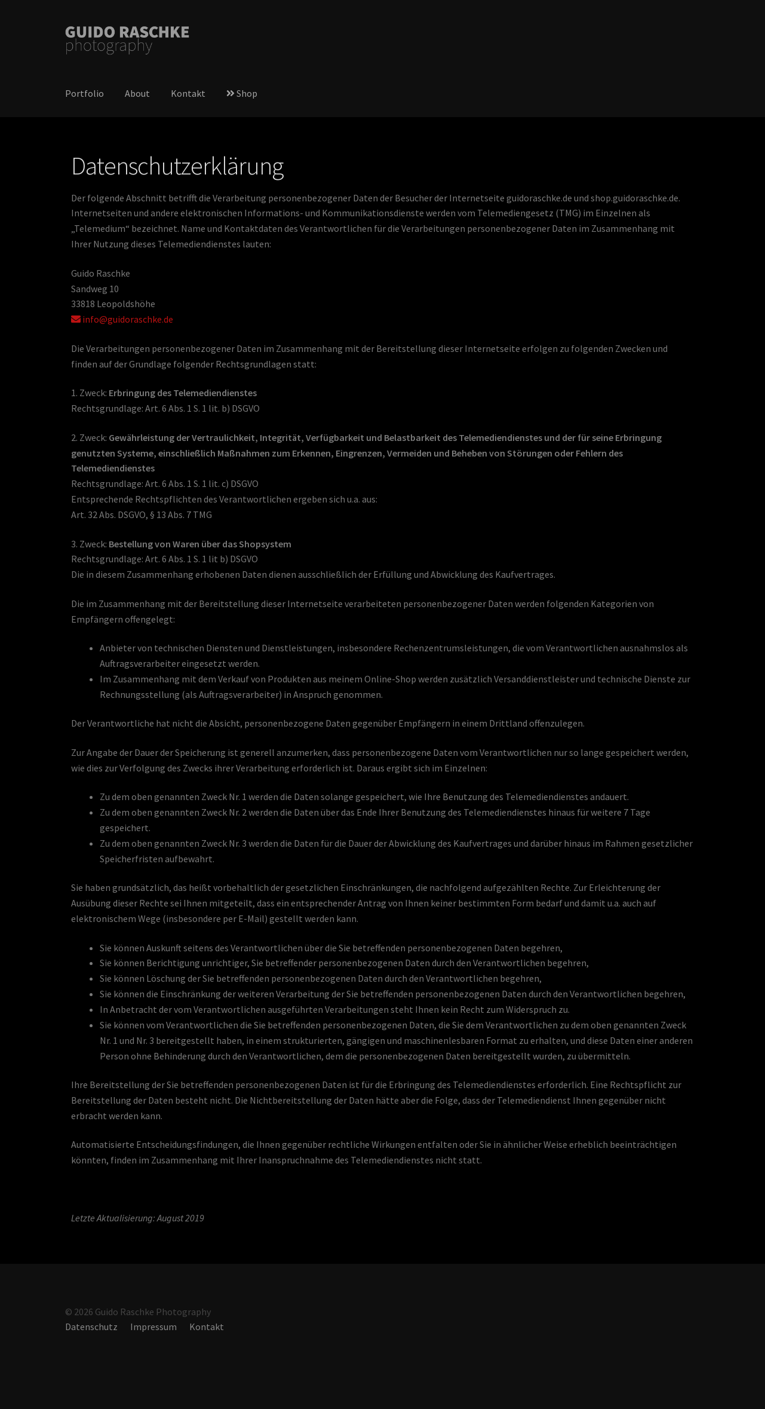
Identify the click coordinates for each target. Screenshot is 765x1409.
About (137, 93)
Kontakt (188, 93)
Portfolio (84, 93)
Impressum (153, 1327)
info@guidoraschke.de (122, 319)
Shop (241, 93)
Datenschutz (91, 1327)
